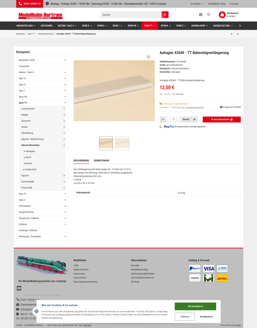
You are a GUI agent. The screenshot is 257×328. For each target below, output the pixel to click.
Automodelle (27, 181)
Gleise (24, 127)
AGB (76, 265)
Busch (28, 163)
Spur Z (22, 199)
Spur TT (23, 102)
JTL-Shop (236, 325)
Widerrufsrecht (81, 269)
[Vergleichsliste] (201, 14)
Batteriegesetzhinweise (85, 281)
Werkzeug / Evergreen (30, 236)
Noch (28, 157)
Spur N (22, 193)
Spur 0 (22, 84)
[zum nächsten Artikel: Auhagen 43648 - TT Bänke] (238, 34)
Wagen (24, 114)
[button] (197, 4)
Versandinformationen (142, 277)
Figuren (25, 175)
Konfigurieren (206, 316)
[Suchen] (131, 14)
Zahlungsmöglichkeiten (143, 273)
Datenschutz (80, 277)
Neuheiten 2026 (27, 60)
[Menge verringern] (163, 119)
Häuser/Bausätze (180, 68)
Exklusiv (23, 224)
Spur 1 (22, 90)
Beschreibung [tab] (81, 160)
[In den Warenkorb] (222, 119)
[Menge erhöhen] (194, 119)
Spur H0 (23, 96)
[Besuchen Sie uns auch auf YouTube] (19, 289)
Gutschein (24, 66)
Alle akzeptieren (195, 306)
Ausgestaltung (26, 212)
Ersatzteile (26, 187)
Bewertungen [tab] (101, 160)
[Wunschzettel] (209, 14)
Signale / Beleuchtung (32, 139)
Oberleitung (27, 133)
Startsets (26, 121)
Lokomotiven (28, 108)
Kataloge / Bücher (28, 230)
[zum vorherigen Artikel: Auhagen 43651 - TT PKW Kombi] (232, 34)
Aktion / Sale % (26, 72)
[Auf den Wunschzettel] (148, 57)
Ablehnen (184, 316)
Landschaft (30, 169)
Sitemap (135, 281)
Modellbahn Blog (216, 3)
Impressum (79, 273)
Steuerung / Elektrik (29, 218)
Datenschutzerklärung (51, 318)
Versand (179, 94)
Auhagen (30, 151)
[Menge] (173, 119)
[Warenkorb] (228, 14)
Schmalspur (25, 206)
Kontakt (234, 3)
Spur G (22, 78)
